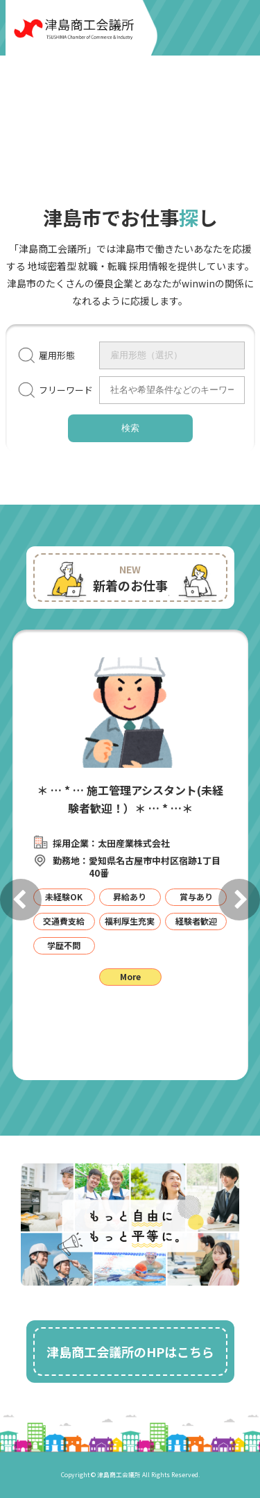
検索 (130, 428)
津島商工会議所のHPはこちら (130, 1352)
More (130, 976)
